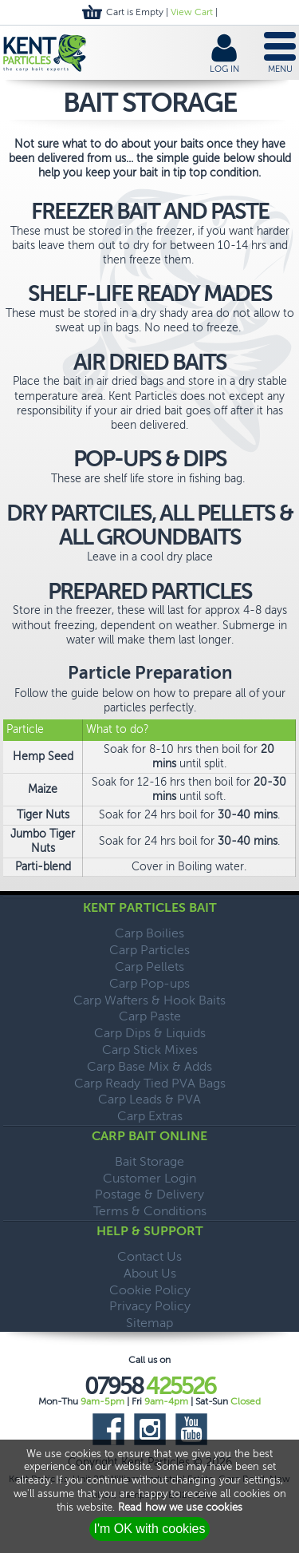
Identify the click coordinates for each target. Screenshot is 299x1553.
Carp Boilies (149, 933)
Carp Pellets (149, 966)
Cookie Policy (150, 1289)
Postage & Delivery (149, 1194)
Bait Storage (149, 1161)
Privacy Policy (150, 1305)
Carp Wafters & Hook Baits (149, 1000)
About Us (150, 1273)
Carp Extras (150, 1115)
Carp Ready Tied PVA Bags (150, 1083)
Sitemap (149, 1322)
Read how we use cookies (180, 1507)
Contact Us (149, 1256)
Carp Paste (150, 1016)
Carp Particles (149, 949)
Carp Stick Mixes (150, 1049)
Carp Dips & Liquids (150, 1032)
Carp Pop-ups (149, 983)
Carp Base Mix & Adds (149, 1066)
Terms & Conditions (150, 1210)
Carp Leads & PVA (149, 1099)
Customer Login (149, 1178)
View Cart (192, 12)
